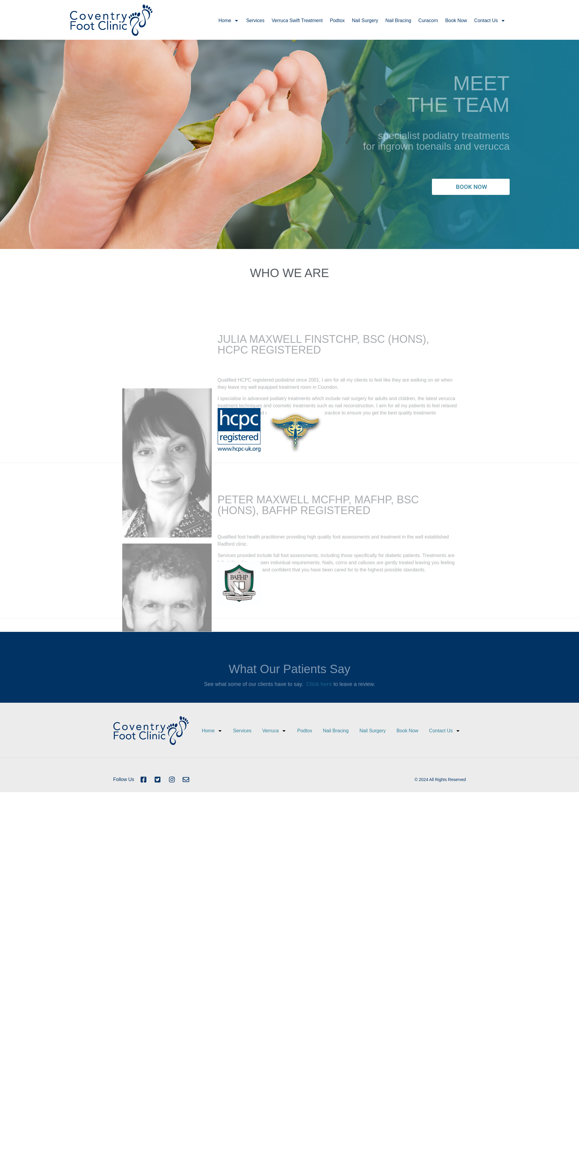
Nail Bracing (398, 20)
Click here (319, 690)
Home (229, 20)
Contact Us (489, 20)
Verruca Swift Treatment (297, 20)
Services (255, 20)
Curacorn (428, 20)
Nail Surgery (365, 20)
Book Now (456, 20)
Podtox (337, 20)
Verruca (274, 730)
